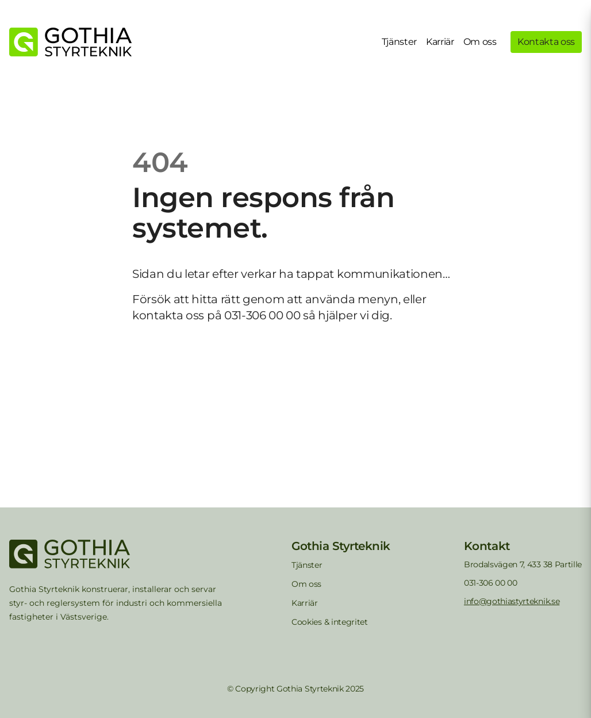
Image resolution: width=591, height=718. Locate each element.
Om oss (480, 41)
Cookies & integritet (329, 622)
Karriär (440, 41)
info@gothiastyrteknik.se (511, 601)
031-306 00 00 (490, 583)
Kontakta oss (546, 41)
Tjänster (399, 41)
